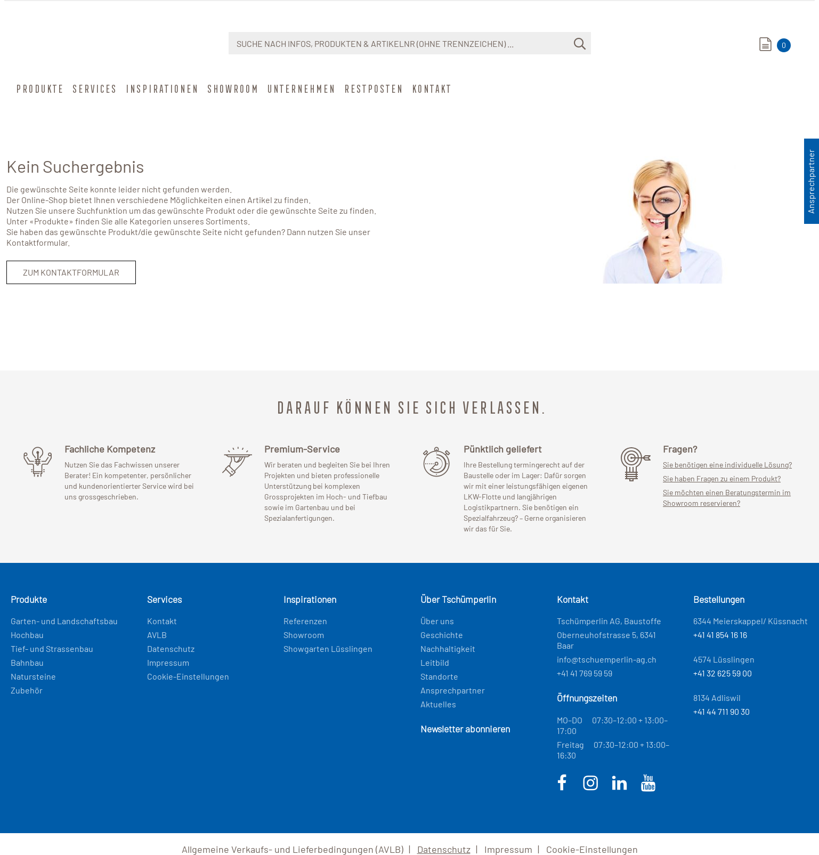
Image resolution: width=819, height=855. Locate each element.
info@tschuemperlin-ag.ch (606, 659)
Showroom (232, 88)
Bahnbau (27, 662)
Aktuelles (438, 704)
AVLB (157, 635)
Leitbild (434, 662)
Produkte (39, 88)
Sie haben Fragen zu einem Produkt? (722, 478)
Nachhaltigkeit (447, 648)
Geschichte (441, 635)
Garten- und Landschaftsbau (64, 621)
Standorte (439, 676)
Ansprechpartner (452, 690)
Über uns (437, 621)
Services (93, 88)
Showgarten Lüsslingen (327, 648)
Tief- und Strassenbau (52, 648)
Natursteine (33, 676)
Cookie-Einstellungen (188, 676)
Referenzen (305, 621)
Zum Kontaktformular (71, 272)
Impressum (168, 662)
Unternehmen (300, 88)
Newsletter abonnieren (465, 729)
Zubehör (27, 690)
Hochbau (27, 635)
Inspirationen (161, 88)
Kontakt (431, 88)
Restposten (372, 88)
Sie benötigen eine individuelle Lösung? (727, 464)
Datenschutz (170, 648)
